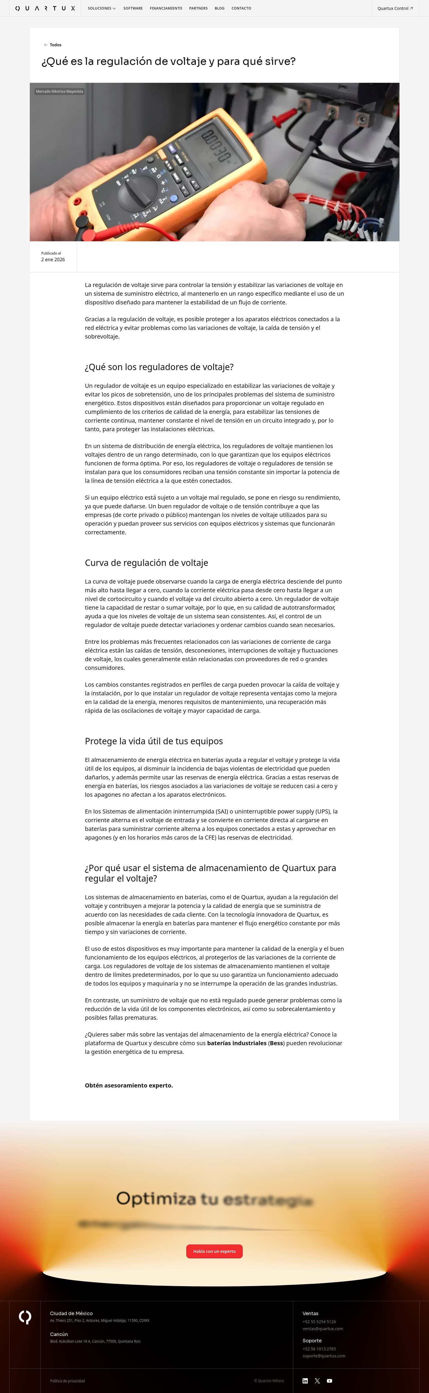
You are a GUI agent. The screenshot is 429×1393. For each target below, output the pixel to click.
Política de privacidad (67, 1381)
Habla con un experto (214, 1251)
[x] (317, 1380)
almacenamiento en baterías (168, 897)
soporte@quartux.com (324, 1356)
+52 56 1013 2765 (319, 1349)
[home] (45, 8)
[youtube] (329, 1380)
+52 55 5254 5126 (319, 1321)
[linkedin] (305, 1380)
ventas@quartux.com (323, 1328)
